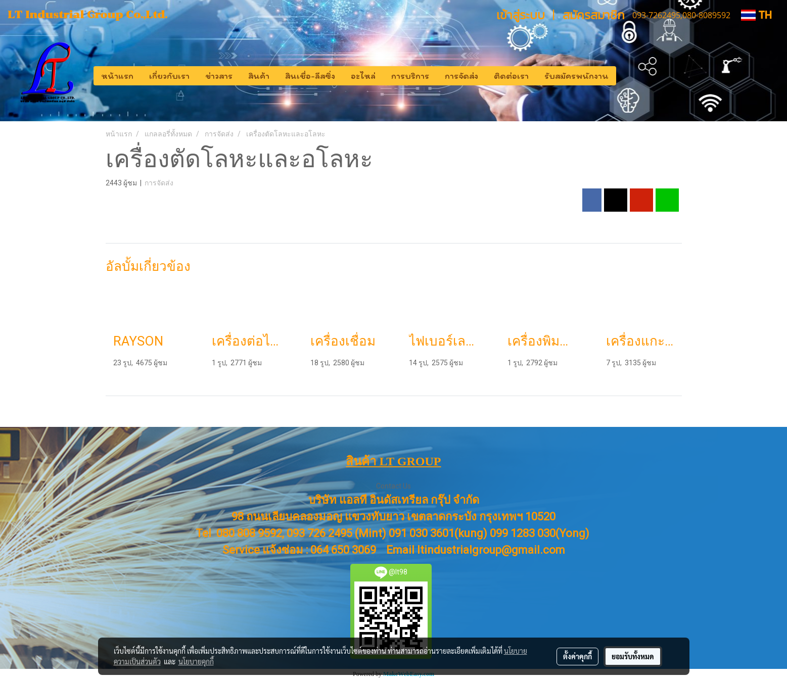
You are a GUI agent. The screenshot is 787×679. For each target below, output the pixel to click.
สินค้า (258, 75)
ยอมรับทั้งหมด (633, 656)
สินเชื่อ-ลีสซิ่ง (310, 75)
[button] (625, 76)
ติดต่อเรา (511, 75)
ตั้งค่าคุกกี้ (577, 656)
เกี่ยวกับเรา (169, 75)
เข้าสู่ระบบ (520, 15)
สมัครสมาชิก (594, 15)
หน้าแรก (117, 75)
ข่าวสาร (219, 75)
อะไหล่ (363, 75)
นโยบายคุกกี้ (196, 661)
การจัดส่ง (461, 75)
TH (756, 15)
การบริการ (410, 75)
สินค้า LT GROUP (393, 461)
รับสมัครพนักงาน (576, 75)
